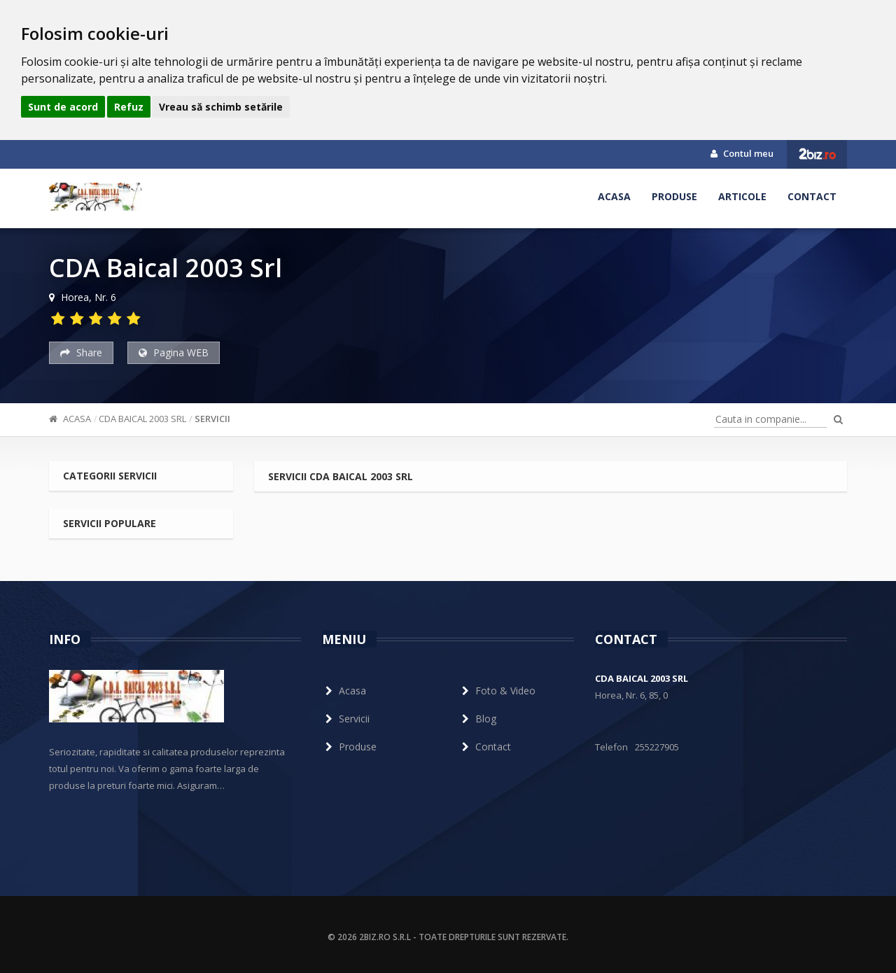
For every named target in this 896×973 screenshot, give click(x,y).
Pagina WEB (174, 352)
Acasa (614, 196)
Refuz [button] (129, 106)
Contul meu (742, 153)
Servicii (212, 418)
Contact (812, 196)
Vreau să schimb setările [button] (221, 106)
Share (81, 352)
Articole (742, 196)
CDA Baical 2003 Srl (142, 418)
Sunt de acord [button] (63, 106)
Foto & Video (497, 690)
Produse (674, 196)
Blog (477, 718)
